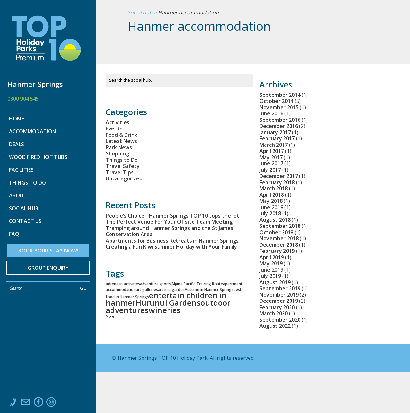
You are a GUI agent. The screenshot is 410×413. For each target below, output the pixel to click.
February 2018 (277, 182)
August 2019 (275, 282)
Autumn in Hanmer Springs (209, 289)
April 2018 (271, 194)
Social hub (139, 13)
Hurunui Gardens (168, 302)
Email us (25, 403)
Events (114, 128)
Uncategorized (124, 178)
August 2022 (275, 325)
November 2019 (279, 294)
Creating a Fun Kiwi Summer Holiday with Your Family (171, 246)
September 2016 (279, 119)
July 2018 (270, 213)
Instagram (51, 403)
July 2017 (270, 169)
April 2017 (271, 150)
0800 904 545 (23, 98)
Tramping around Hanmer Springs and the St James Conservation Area (169, 231)
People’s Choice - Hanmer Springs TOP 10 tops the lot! (173, 215)
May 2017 (271, 157)
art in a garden (171, 289)
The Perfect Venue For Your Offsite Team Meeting (169, 221)
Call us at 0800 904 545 (12, 403)
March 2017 (273, 144)
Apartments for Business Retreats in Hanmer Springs (172, 240)
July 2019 (270, 275)
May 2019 (271, 263)
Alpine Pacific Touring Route (197, 283)
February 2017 (277, 138)
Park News (119, 147)
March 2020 (273, 313)
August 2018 (275, 219)
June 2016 (271, 113)
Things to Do (122, 159)
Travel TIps (120, 172)
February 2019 (277, 250)
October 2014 (276, 100)
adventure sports (155, 283)
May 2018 (271, 200)
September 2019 (279, 288)
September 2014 (279, 94)
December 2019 (278, 300)
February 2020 (277, 307)
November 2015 (279, 107)
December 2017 (278, 175)
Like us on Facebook (38, 403)
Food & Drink (121, 134)
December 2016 (278, 125)
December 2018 (278, 244)
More (110, 316)
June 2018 (271, 207)
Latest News (121, 141)
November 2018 (279, 238)
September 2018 (279, 225)
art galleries (147, 289)
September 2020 (279, 319)
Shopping (117, 153)
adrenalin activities (123, 283)
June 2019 (271, 269)
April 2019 (271, 257)
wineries (165, 310)
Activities (117, 122)
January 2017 (275, 132)
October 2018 (276, 232)
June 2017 (271, 163)
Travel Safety (123, 165)
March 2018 (273, 188)
